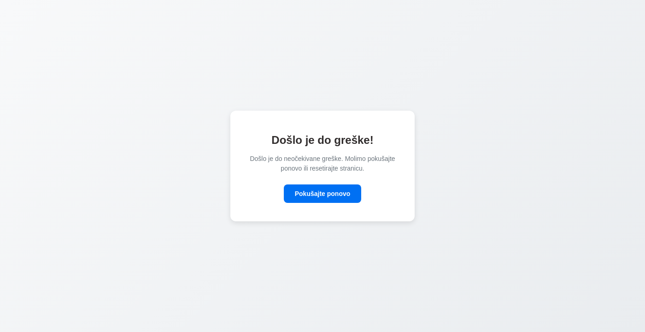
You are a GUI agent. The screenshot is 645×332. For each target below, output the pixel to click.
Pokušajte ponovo (323, 193)
